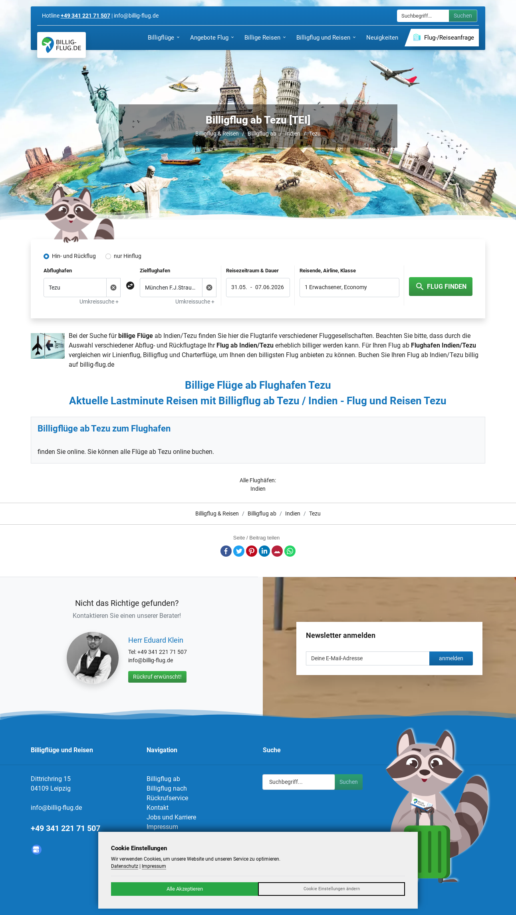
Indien (292, 133)
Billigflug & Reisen (217, 133)
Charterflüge (199, 355)
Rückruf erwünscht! (157, 676)
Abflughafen (58, 271)
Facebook (226, 551)
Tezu (315, 133)
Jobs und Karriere (171, 817)
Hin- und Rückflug (74, 256)
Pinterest (251, 551)
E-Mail (277, 551)
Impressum (162, 827)
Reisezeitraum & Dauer (252, 271)
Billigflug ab (262, 133)
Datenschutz (124, 866)
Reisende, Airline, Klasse (328, 271)
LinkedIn (264, 551)
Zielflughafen (155, 271)
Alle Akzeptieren (185, 889)
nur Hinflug (127, 256)
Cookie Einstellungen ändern (332, 888)
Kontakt (158, 807)
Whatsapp (290, 551)
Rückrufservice (167, 798)
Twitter (238, 551)
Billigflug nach (167, 788)
